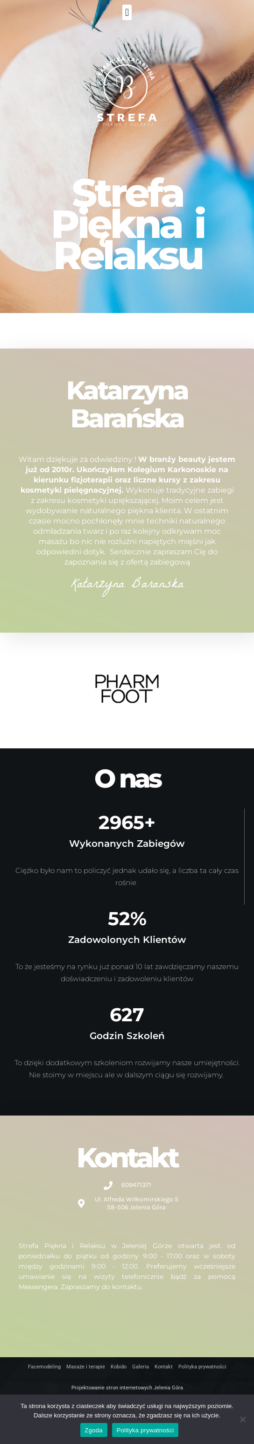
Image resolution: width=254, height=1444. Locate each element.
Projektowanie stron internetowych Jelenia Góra (127, 1388)
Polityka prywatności (145, 1430)
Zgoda (94, 1430)
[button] (126, 12)
